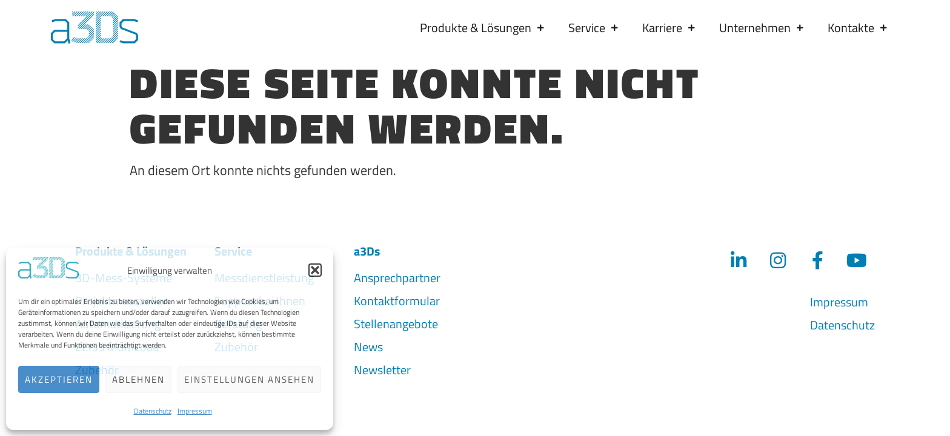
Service (593, 27)
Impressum (195, 411)
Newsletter (382, 366)
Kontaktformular (397, 297)
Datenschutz (152, 411)
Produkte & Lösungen (482, 27)
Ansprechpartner (397, 274)
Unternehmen (761, 27)
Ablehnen (138, 379)
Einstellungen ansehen (249, 379)
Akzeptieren (59, 379)
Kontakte (857, 27)
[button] (315, 270)
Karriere (668, 27)
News (368, 343)
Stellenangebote (396, 320)
